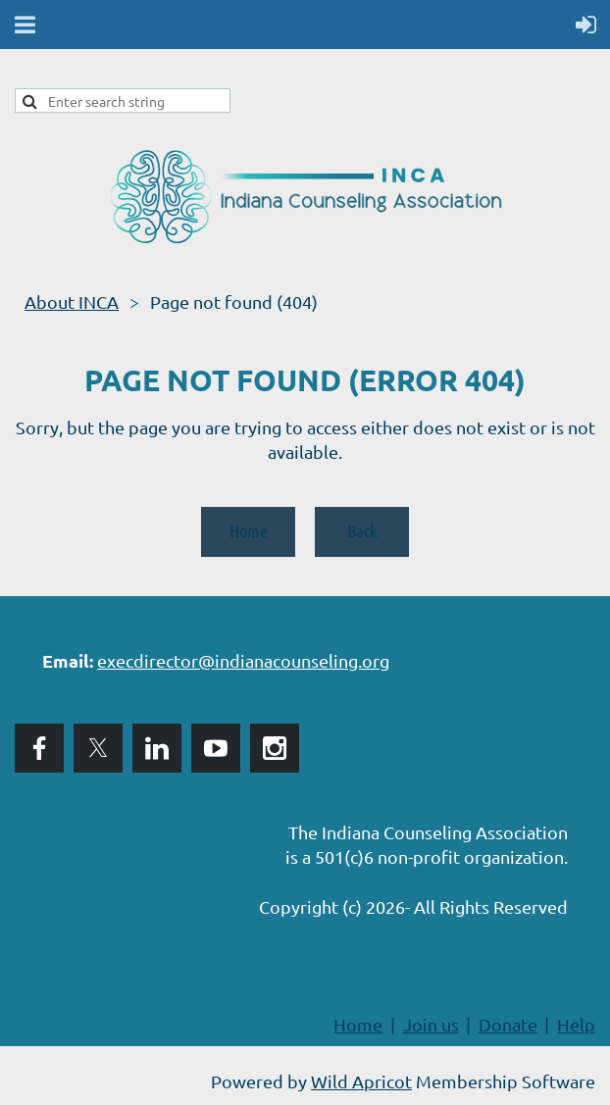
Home (248, 530)
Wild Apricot (361, 1081)
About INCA (72, 301)
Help (576, 1024)
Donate (508, 1024)
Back (362, 530)
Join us (431, 1024)
